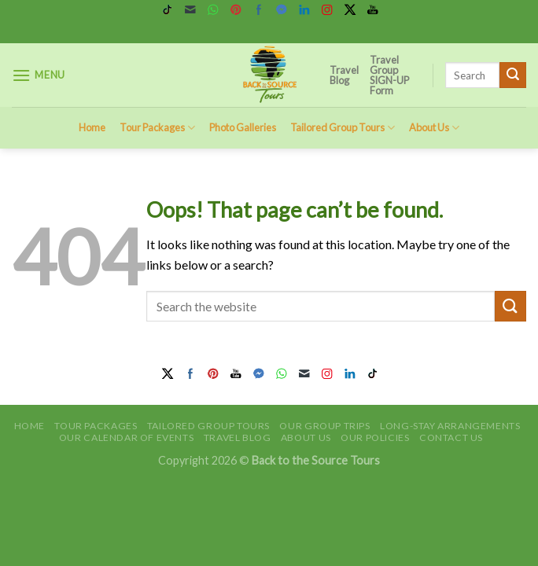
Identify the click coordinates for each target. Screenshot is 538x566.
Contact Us (451, 437)
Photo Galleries (242, 127)
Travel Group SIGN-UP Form (389, 75)
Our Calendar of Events (126, 437)
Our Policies (375, 437)
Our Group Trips (324, 426)
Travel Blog (344, 75)
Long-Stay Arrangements (450, 426)
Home (92, 127)
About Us (434, 127)
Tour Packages (157, 127)
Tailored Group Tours (342, 127)
